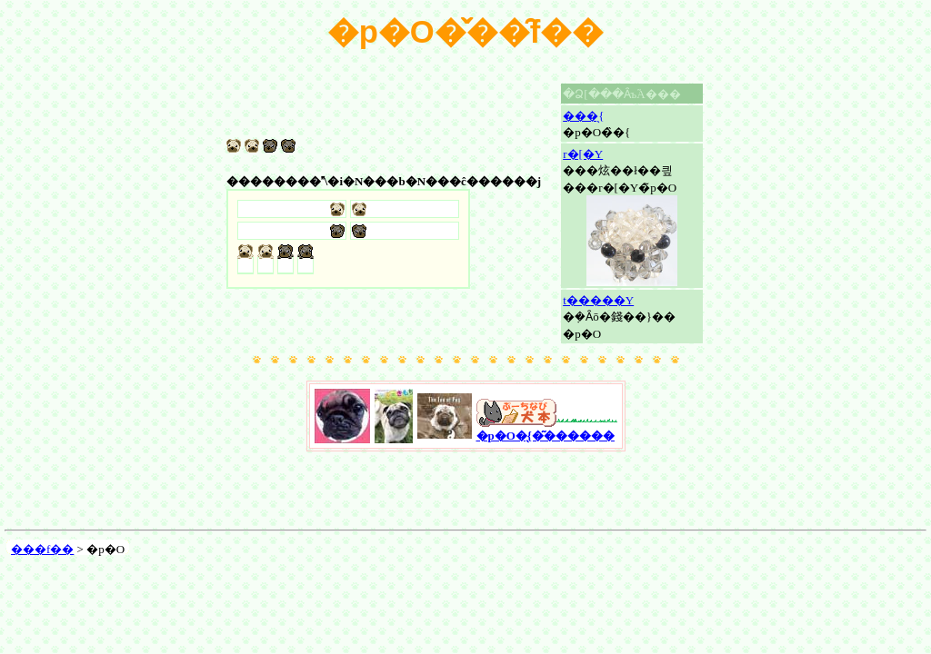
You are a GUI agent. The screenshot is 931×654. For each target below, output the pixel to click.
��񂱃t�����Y (598, 300)
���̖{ (583, 116)
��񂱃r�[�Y (583, 154)
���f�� (42, 549)
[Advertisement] (465, 495)
